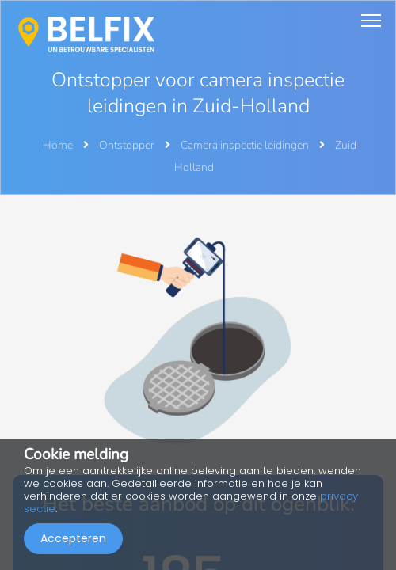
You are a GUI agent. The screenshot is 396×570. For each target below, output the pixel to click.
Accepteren (73, 538)
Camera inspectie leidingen (246, 145)
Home (58, 145)
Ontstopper (128, 145)
